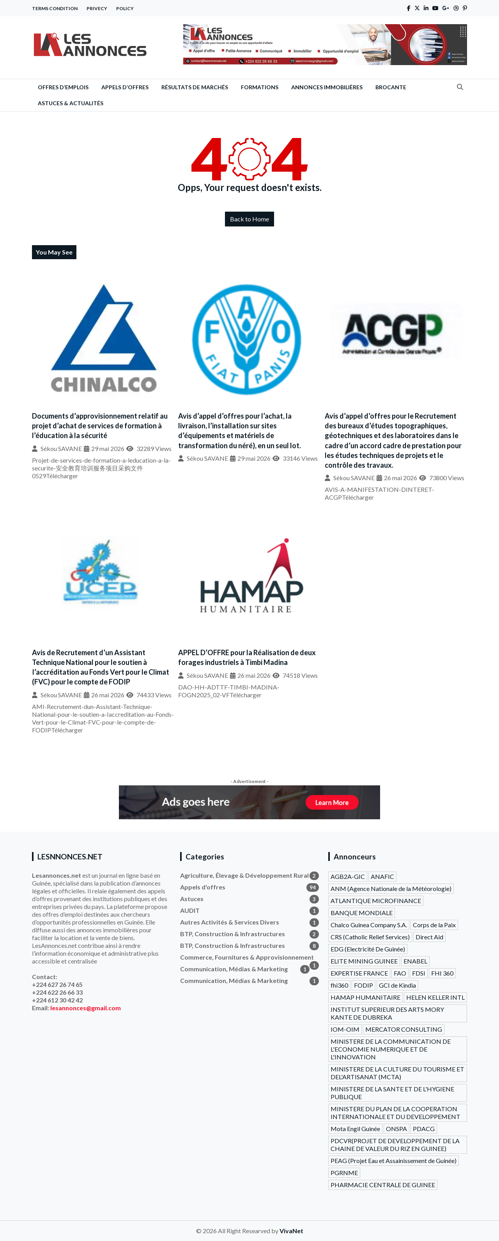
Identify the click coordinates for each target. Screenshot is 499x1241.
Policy (125, 8)
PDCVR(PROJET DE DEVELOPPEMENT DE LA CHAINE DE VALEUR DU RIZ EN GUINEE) (395, 1144)
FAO (400, 973)
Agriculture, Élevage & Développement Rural (249, 875)
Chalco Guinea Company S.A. (369, 924)
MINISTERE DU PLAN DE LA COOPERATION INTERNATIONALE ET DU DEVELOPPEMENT (395, 1112)
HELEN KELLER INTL (435, 997)
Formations (259, 87)
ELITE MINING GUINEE (364, 961)
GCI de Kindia (397, 985)
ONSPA (396, 1128)
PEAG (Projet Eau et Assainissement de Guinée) (394, 1160)
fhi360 (339, 985)
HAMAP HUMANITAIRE (365, 997)
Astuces (249, 899)
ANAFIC (382, 876)
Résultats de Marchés (194, 87)
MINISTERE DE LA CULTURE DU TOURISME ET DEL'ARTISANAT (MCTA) (397, 1072)
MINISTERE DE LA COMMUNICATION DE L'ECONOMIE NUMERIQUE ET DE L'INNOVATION (391, 1049)
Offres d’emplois (63, 87)
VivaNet (291, 1230)
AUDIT (249, 910)
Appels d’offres (125, 87)
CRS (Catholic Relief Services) (370, 936)
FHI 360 (442, 973)
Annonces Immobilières (327, 87)
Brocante (390, 87)
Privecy (97, 8)
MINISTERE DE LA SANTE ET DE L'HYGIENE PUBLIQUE (392, 1092)
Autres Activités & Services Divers (249, 922)
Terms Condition (55, 8)
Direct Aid (429, 936)
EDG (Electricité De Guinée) (368, 949)
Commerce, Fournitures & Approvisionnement (249, 957)
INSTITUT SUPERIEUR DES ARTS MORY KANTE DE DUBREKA (387, 1013)
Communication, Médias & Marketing (245, 969)
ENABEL (415, 961)
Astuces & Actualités (70, 103)
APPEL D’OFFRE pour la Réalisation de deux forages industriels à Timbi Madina (247, 657)
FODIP (363, 985)
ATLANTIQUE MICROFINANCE (376, 900)
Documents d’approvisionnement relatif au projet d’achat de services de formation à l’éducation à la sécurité (100, 426)
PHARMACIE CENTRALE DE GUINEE (383, 1184)
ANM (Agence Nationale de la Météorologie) (391, 888)
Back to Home (249, 219)
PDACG (424, 1128)
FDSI (418, 973)
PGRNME (344, 1172)
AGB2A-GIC (348, 876)
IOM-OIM (345, 1029)
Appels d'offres (249, 887)
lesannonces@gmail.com (85, 1007)
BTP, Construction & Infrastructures (249, 934)
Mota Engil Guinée (355, 1128)
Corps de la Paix (434, 924)
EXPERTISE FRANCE (359, 973)
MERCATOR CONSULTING (403, 1029)
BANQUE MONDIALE (362, 912)
